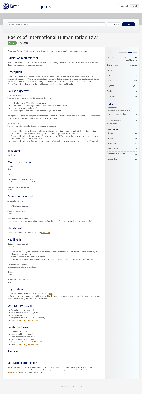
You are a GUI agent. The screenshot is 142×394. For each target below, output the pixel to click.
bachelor (14, 155)
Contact (81, 387)
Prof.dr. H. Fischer (130, 57)
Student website (63, 387)
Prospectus (43, 7)
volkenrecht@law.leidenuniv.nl (28, 320)
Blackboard (45, 233)
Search (128, 24)
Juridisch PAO (13, 372)
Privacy (74, 387)
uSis (51, 294)
